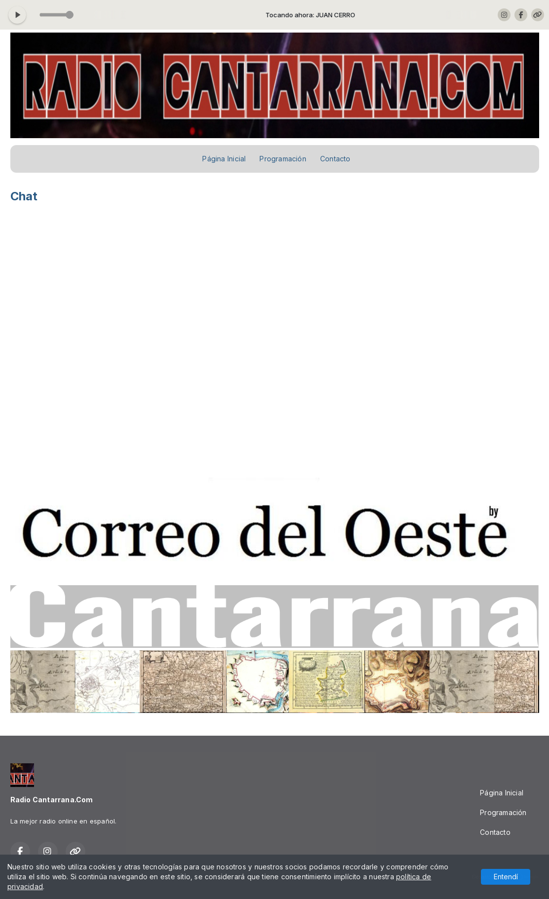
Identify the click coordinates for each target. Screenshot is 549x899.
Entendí (506, 876)
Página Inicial (224, 158)
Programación (282, 158)
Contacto (335, 158)
